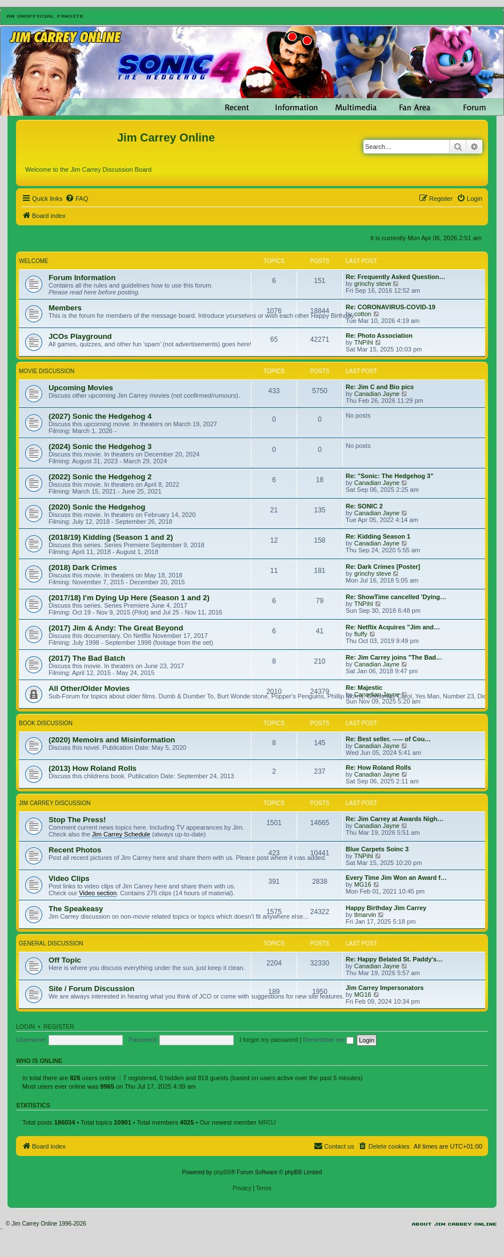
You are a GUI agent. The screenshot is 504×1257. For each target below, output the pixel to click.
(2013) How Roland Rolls (93, 768)
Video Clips (69, 878)
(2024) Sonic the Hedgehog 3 (100, 446)
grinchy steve (372, 283)
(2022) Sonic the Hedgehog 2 (100, 476)
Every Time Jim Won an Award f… (396, 877)
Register (58, 1026)
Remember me (328, 1039)
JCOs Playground (80, 336)
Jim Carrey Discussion (54, 803)
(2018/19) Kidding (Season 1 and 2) (111, 537)
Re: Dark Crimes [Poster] (383, 566)
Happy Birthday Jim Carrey (386, 907)
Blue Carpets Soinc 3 (377, 849)
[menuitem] (76, 198)
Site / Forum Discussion (91, 988)
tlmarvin (365, 914)
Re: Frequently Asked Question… (395, 276)
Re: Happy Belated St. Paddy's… (394, 959)
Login (25, 1026)
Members (65, 308)
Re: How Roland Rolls (378, 767)
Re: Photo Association (379, 335)
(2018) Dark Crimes (83, 567)
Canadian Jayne (377, 393)
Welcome (34, 261)
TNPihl (363, 342)
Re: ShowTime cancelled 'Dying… (396, 596)
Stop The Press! (77, 819)
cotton (362, 313)
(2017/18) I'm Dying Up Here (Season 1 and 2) (129, 597)
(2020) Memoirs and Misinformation (112, 739)
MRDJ (267, 1122)
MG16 (362, 884)
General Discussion (51, 943)
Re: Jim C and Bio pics (380, 386)
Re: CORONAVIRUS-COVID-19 (390, 307)
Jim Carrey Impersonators (384, 987)
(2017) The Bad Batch (87, 658)
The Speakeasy (76, 908)
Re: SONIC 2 (364, 506)
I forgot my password (268, 1039)
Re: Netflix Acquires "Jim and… (393, 627)
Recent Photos (75, 850)
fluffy (360, 633)
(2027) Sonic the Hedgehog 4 (100, 416)
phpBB (222, 1172)
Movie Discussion (46, 371)
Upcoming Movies (81, 387)
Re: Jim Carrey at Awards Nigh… (394, 818)
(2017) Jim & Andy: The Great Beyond (116, 628)
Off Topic (65, 960)
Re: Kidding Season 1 (378, 536)
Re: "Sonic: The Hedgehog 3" (389, 475)
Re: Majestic (364, 687)
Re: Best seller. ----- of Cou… (388, 738)
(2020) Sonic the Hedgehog (97, 507)
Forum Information (82, 277)
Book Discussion (46, 723)
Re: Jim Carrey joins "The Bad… (394, 657)
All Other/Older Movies (89, 688)
